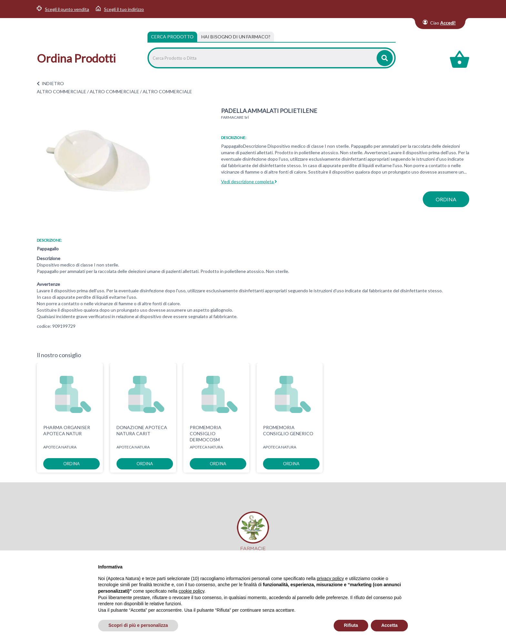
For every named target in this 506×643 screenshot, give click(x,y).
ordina (446, 199)
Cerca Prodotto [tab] (172, 36)
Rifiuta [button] (351, 625)
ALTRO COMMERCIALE (61, 91)
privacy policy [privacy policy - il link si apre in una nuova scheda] (330, 578)
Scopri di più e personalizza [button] (138, 625)
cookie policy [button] (191, 591)
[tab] (236, 37)
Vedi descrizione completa (249, 181)
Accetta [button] (389, 625)
